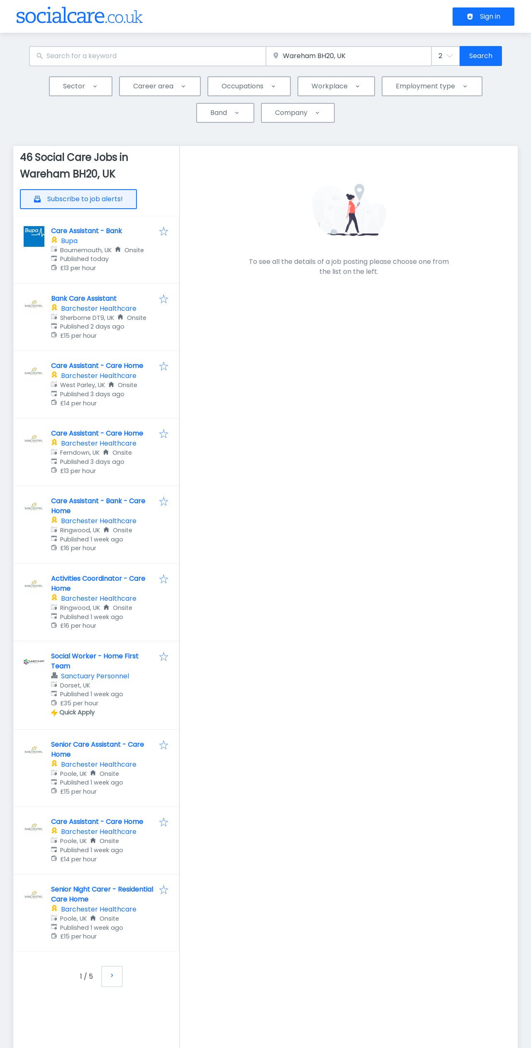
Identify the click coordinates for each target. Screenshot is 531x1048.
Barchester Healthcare (98, 308)
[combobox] (147, 56)
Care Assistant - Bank (86, 231)
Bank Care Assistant (84, 298)
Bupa (69, 241)
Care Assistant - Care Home (97, 365)
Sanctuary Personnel (95, 676)
